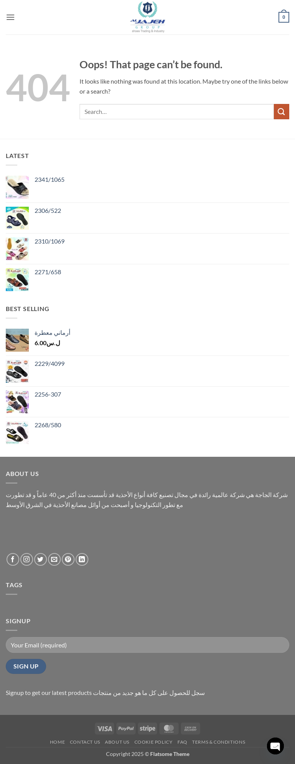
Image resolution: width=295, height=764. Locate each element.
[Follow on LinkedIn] (82, 559)
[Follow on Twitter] (40, 559)
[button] (10, 17)
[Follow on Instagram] (26, 559)
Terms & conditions (218, 742)
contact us (85, 742)
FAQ (182, 742)
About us (117, 742)
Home (57, 742)
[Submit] (281, 111)
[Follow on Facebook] (13, 559)
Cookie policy (153, 742)
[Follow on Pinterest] (68, 559)
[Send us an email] (54, 559)
